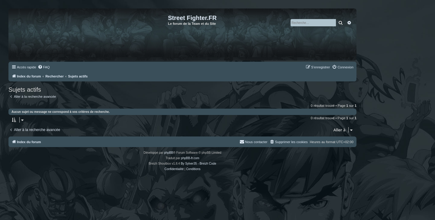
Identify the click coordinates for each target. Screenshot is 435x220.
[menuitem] (44, 67)
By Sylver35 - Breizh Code (198, 163)
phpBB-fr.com (190, 158)
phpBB (168, 152)
